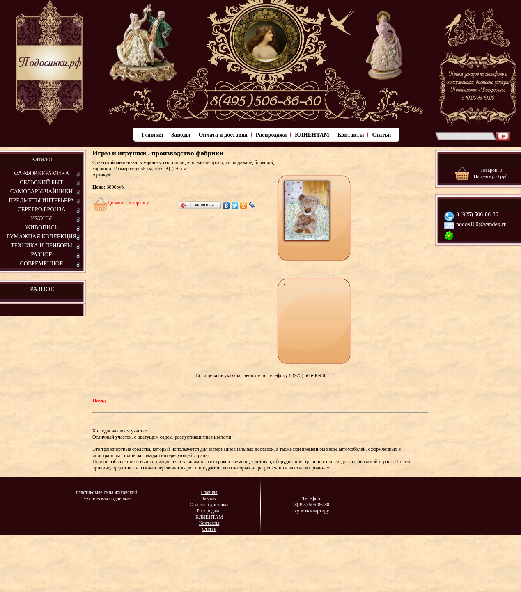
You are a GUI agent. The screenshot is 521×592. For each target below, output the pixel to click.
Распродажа (271, 135)
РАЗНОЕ (42, 289)
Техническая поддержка (106, 498)
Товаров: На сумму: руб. (491, 173)
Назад (99, 400)
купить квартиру (311, 511)
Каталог (42, 158)
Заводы (180, 135)
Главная (152, 135)
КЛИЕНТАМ (312, 135)
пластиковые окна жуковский (107, 492)
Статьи (381, 135)
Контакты (350, 135)
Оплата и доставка (222, 135)
